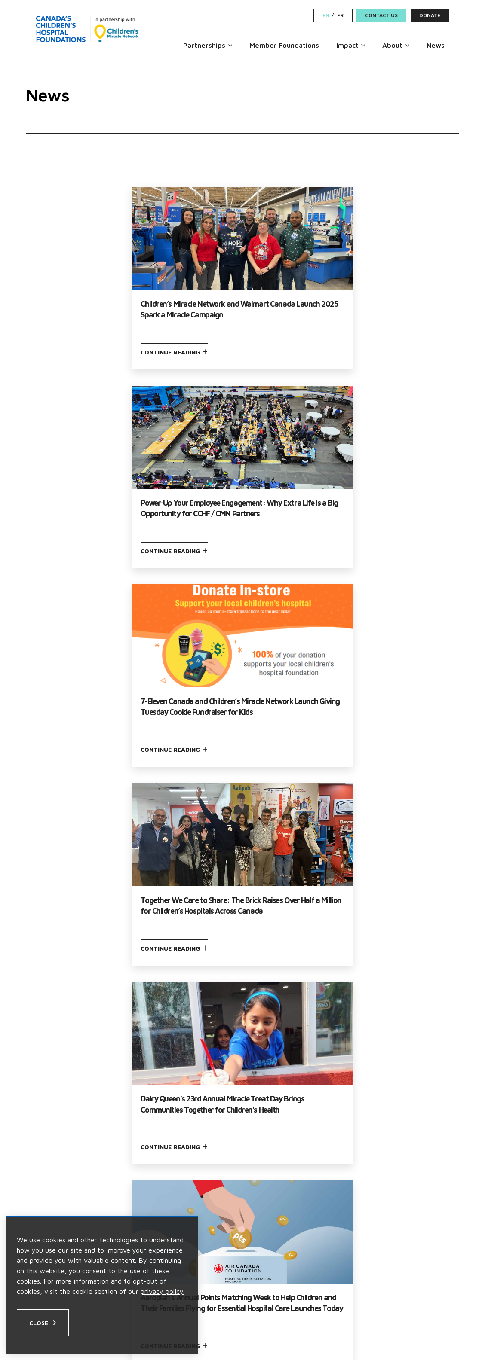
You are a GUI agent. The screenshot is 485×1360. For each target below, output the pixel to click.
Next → (292, 1048)
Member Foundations (284, 45)
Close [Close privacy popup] (38, 1322)
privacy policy (162, 1291)
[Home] (87, 29)
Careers (262, 1176)
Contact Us (381, 15)
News (436, 45)
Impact (347, 45)
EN (325, 15)
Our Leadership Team (75, 1176)
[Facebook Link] (396, 1310)
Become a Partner (281, 1193)
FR (340, 15)
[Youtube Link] (443, 1310)
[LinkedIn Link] (426, 1310)
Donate (429, 15)
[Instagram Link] (410, 1310)
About (392, 45)
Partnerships (204, 45)
